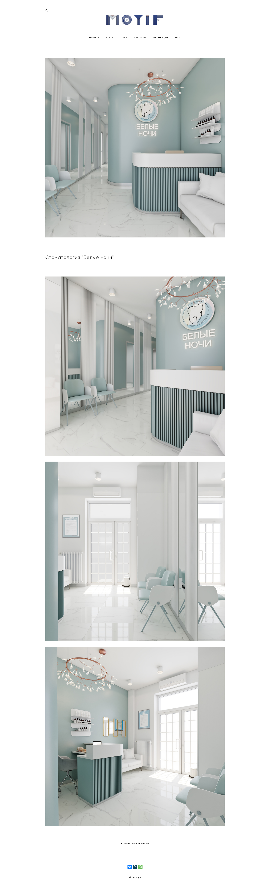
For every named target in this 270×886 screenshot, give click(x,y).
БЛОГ (178, 45)
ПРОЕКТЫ (94, 45)
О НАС (110, 45)
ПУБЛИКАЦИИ (160, 45)
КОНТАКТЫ (140, 45)
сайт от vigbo (135, 877)
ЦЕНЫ (124, 45)
